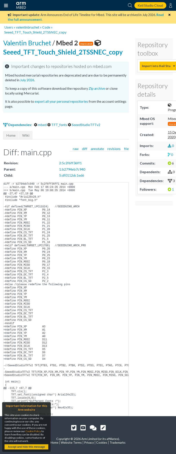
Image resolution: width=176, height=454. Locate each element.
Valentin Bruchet (27, 43)
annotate (97, 149)
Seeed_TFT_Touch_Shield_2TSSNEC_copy (35, 32)
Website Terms (71, 442)
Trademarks (118, 442)
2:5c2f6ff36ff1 (70, 163)
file (126, 149)
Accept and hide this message (26, 446)
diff (84, 149)
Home (11, 135)
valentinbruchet (27, 27)
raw (76, 149)
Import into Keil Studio (156, 66)
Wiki (25, 135)
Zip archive (97, 88)
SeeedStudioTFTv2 (84, 125)
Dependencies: (18, 125)
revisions (114, 149)
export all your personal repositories (61, 101)
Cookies (101, 442)
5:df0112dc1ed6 (71, 175)
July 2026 (27, 80)
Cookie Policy (33, 431)
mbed (40, 125)
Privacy (89, 442)
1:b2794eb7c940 (72, 169)
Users (8, 27)
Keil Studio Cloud (150, 5)
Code (46, 27)
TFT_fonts (57, 125)
